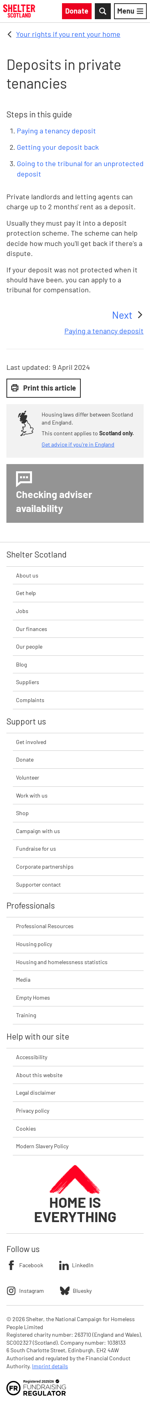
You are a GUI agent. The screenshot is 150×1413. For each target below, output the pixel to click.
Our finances (31, 628)
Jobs (22, 610)
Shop (22, 813)
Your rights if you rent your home (68, 34)
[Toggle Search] (103, 11)
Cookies (26, 1128)
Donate (25, 759)
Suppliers (27, 682)
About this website (39, 1075)
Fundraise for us (36, 848)
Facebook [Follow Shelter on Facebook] (24, 1265)
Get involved (31, 741)
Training (26, 1015)
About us (27, 575)
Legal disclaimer (36, 1092)
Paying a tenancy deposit (56, 130)
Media (23, 979)
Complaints (30, 700)
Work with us (32, 795)
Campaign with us (38, 831)
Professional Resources (45, 926)
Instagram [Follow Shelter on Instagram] (25, 1291)
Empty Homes (33, 997)
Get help (26, 592)
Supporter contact (38, 884)
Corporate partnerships (45, 866)
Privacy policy (32, 1110)
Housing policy (34, 944)
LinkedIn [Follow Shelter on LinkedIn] (76, 1265)
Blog (21, 664)
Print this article (43, 387)
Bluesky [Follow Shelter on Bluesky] (76, 1291)
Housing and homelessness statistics (62, 962)
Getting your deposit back (58, 147)
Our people (29, 646)
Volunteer (27, 777)
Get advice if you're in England (78, 444)
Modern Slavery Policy (42, 1146)
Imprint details (50, 1366)
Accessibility (31, 1057)
